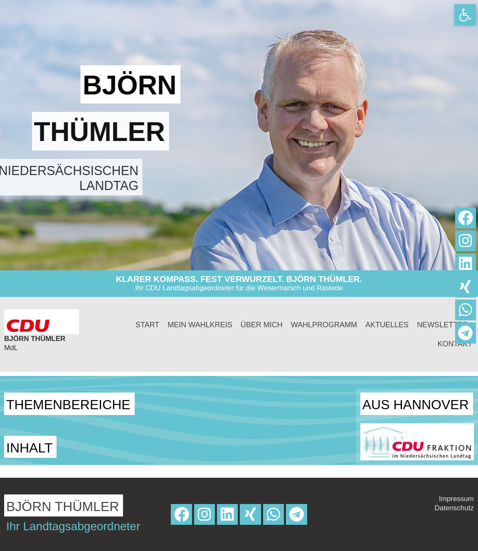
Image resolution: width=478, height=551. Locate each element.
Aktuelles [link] (387, 325)
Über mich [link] (262, 325)
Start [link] (147, 325)
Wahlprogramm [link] (324, 325)
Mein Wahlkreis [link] (200, 325)
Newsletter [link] (442, 325)
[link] (465, 15)
